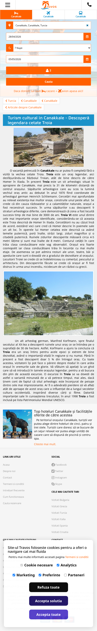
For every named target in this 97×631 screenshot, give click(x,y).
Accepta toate (48, 614)
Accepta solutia (48, 601)
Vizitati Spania (60, 525)
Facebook (59, 464)
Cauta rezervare (12, 503)
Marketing (24, 575)
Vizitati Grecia (59, 506)
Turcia (10, 101)
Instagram (59, 477)
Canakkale (29, 101)
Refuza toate (49, 587)
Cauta (48, 81)
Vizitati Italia (59, 519)
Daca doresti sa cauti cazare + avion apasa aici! (48, 91)
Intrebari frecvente (13, 490)
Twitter (57, 471)
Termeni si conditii (13, 484)
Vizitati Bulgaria (60, 500)
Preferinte (49, 575)
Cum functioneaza (13, 496)
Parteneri (74, 575)
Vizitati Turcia (59, 512)
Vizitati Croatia (60, 532)
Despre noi (9, 471)
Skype (57, 484)
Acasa (6, 464)
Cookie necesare (36, 565)
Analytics (67, 565)
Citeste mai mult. (45, 444)
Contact (7, 477)
